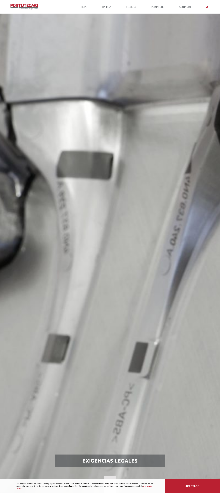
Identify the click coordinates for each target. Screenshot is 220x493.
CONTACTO (185, 7)
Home (84, 7)
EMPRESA (106, 7)
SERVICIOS (131, 7)
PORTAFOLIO (157, 7)
